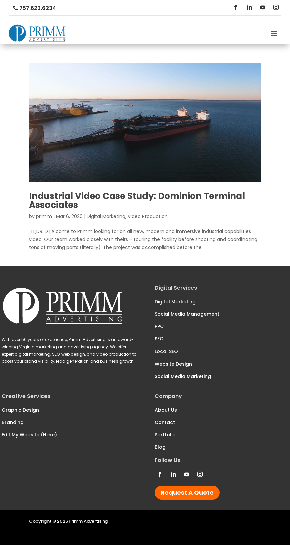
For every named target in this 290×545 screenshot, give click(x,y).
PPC (159, 326)
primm (44, 216)
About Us (166, 410)
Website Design (173, 364)
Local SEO (166, 351)
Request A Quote (187, 492)
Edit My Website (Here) (29, 434)
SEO (159, 338)
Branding (13, 422)
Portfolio (165, 434)
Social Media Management (187, 314)
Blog (160, 447)
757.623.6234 (37, 8)
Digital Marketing (106, 216)
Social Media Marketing (183, 376)
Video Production (148, 216)
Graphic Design (20, 410)
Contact (165, 422)
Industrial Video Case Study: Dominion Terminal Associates (137, 200)
